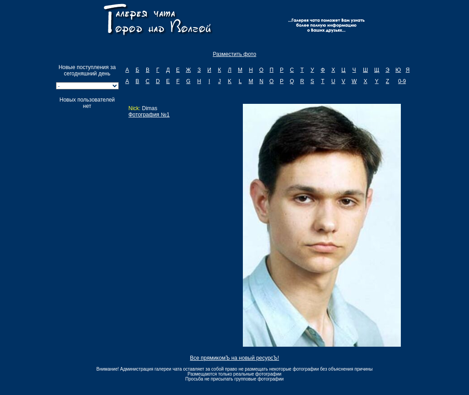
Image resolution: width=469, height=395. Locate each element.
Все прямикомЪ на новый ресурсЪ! (234, 358)
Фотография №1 (148, 115)
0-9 (402, 81)
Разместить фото (234, 54)
